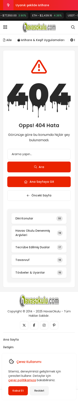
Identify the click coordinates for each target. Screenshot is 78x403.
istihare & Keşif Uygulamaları (40, 40)
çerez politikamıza (22, 380)
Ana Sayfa (11, 339)
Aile (7, 40)
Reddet (39, 391)
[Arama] (73, 27)
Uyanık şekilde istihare (32, 5)
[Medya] (24, 325)
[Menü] (5, 27)
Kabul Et (18, 391)
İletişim (8, 347)
